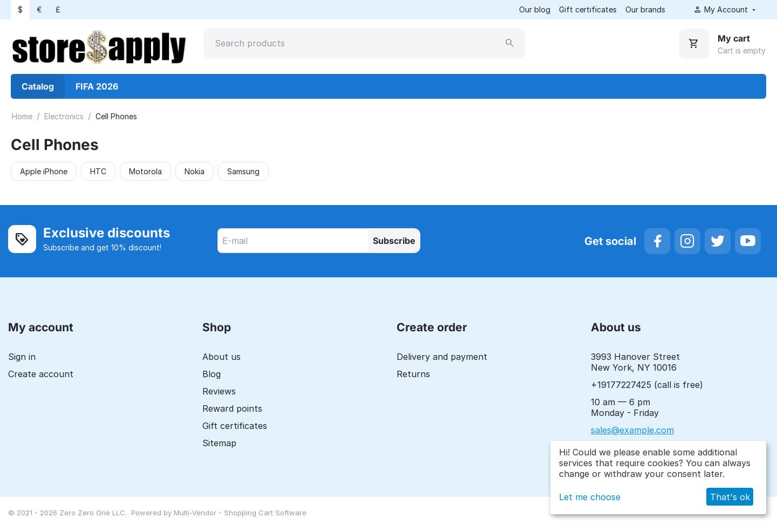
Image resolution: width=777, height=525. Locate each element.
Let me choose (590, 497)
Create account (40, 374)
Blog (211, 374)
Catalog (38, 86)
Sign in (22, 356)
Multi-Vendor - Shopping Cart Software (240, 512)
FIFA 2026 (97, 86)
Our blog (534, 9)
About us (221, 356)
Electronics (64, 116)
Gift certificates (588, 9)
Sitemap (219, 443)
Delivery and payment (442, 356)
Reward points (232, 408)
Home (22, 116)
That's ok (730, 497)
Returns (413, 374)
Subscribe (394, 240)
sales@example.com (632, 430)
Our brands (645, 9)
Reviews (219, 391)
